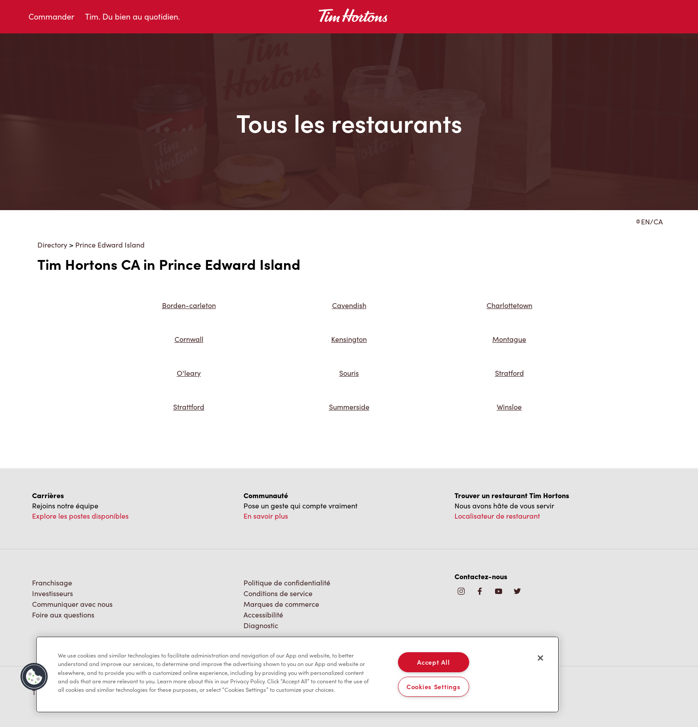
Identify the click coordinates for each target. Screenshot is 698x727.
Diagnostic (260, 625)
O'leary (189, 373)
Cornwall (188, 339)
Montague (509, 339)
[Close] (540, 658)
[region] (297, 674)
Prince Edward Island (110, 244)
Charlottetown (509, 305)
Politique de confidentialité (286, 582)
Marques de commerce (281, 604)
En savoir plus (265, 515)
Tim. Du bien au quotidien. (132, 16)
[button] (34, 676)
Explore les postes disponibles (80, 515)
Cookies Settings (433, 686)
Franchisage (52, 582)
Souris (349, 373)
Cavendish (349, 305)
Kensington (349, 339)
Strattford (188, 406)
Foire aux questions (63, 614)
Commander (51, 16)
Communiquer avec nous (72, 604)
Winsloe (509, 406)
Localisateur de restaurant (497, 515)
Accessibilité (263, 614)
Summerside (349, 406)
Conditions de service (277, 593)
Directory (52, 244)
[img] (517, 592)
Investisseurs (52, 593)
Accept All (433, 662)
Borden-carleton (189, 305)
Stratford (509, 373)
